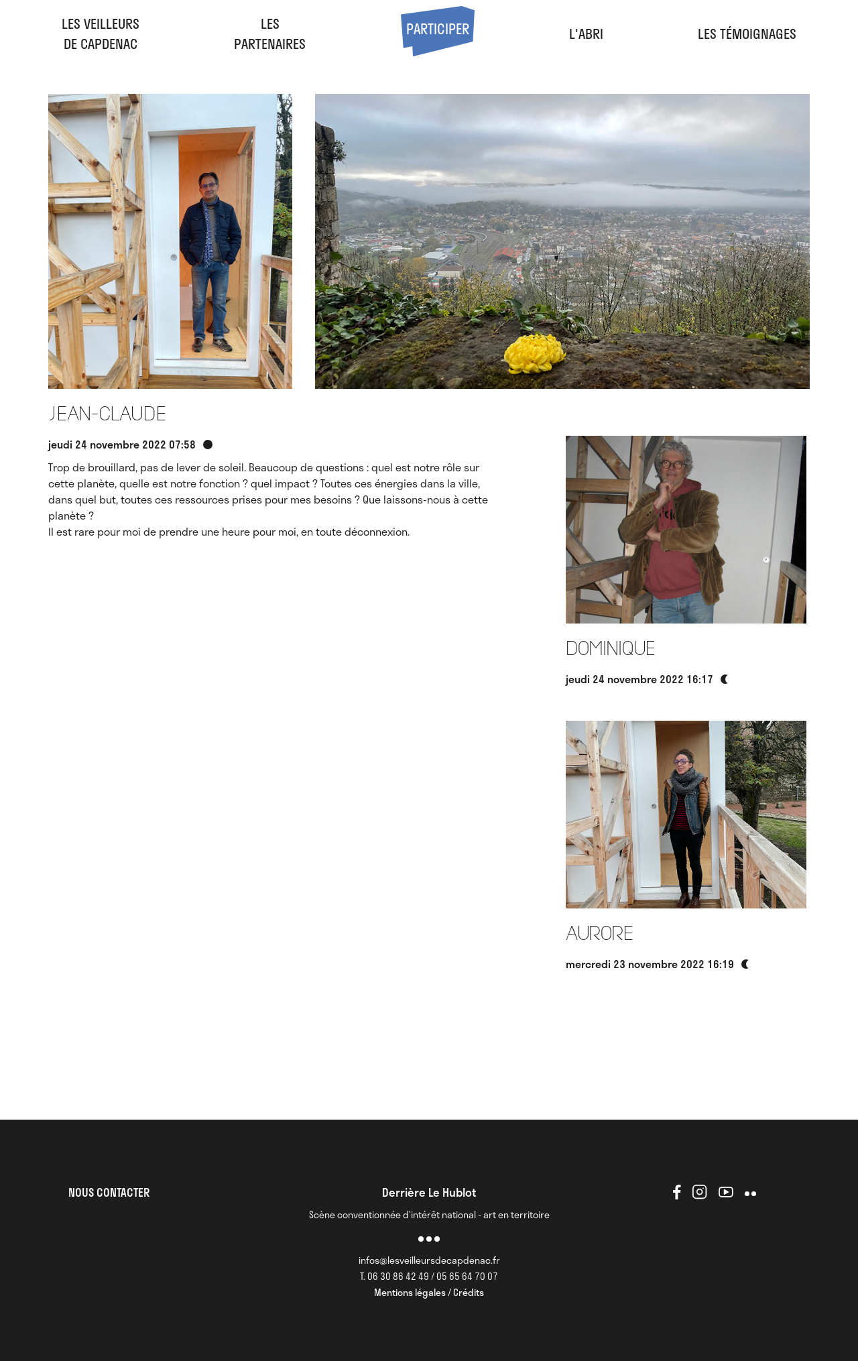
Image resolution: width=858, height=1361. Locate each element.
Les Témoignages (747, 33)
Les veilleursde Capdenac (100, 33)
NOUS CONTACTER (108, 1192)
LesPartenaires (270, 33)
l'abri (586, 33)
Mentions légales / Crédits (429, 1292)
